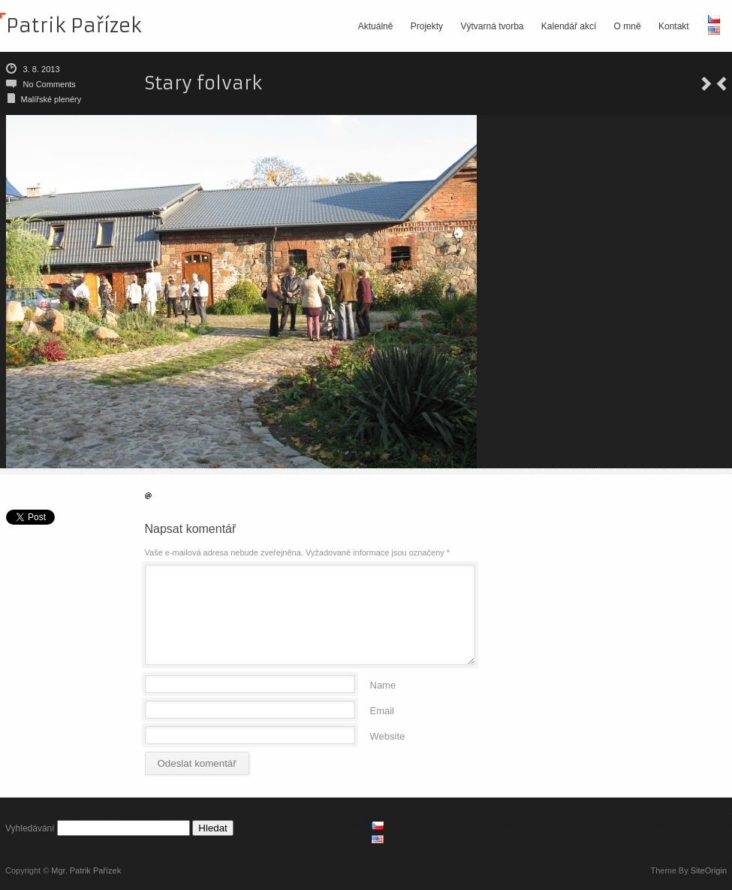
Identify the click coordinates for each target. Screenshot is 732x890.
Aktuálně (375, 26)
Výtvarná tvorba (491, 26)
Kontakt (673, 26)
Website (387, 735)
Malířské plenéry (51, 99)
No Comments (49, 84)
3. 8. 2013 (41, 69)
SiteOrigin (709, 870)
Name (383, 684)
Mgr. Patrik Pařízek (86, 870)
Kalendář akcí (568, 26)
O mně (627, 26)
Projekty (427, 26)
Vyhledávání (30, 828)
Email (382, 710)
